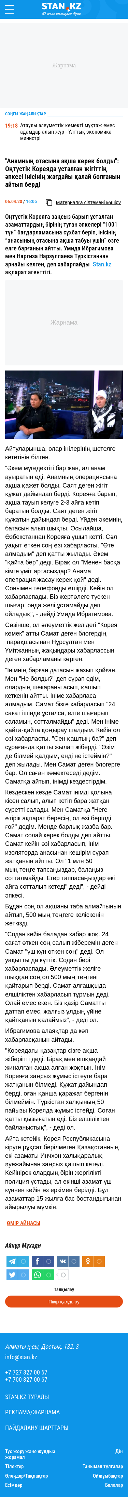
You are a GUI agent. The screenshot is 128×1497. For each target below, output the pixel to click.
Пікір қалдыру (64, 1301)
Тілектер (14, 1466)
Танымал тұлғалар (103, 1466)
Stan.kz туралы (27, 1397)
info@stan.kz (21, 1357)
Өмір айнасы (23, 1223)
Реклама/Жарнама (32, 1412)
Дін (119, 1451)
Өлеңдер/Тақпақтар (26, 1476)
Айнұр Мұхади (23, 1245)
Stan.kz (102, 264)
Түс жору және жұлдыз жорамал (30, 1454)
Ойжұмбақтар (108, 1476)
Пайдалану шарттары (37, 1428)
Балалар (114, 1485)
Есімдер (13, 1485)
